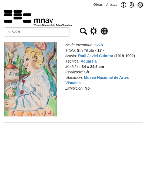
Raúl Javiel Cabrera (95, 56)
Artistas (111, 4)
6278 (99, 45)
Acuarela (88, 61)
